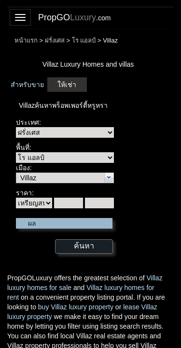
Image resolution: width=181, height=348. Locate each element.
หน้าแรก (26, 40)
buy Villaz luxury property (75, 307)
